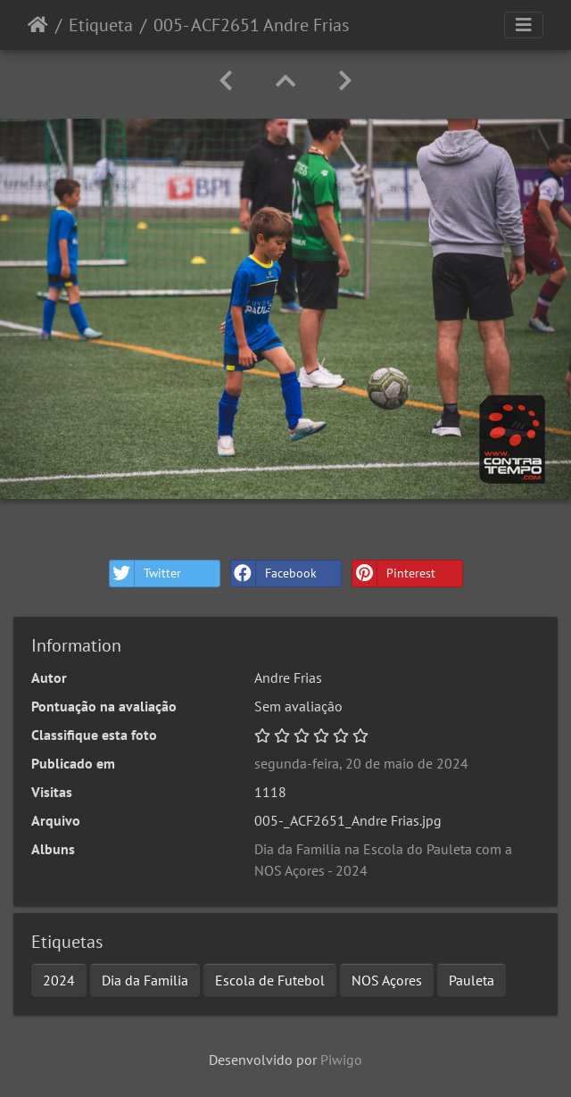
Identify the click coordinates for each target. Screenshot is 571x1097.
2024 (59, 980)
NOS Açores (387, 980)
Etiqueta (101, 25)
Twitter (145, 573)
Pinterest (393, 573)
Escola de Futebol (270, 980)
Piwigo (341, 1059)
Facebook (274, 573)
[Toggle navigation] (523, 25)
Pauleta (471, 980)
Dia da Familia (145, 980)
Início (38, 25)
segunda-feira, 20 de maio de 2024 (361, 763)
